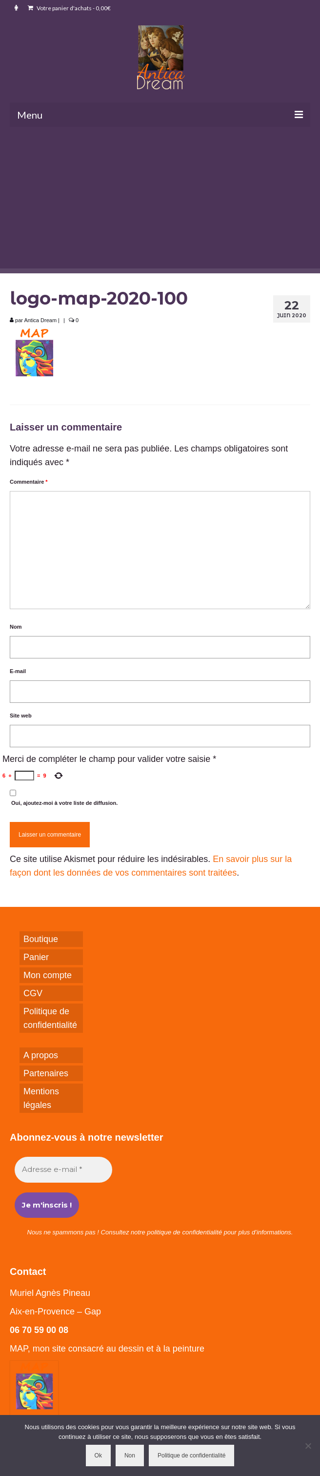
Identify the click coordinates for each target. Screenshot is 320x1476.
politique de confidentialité (184, 1232)
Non (129, 1455)
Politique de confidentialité (191, 1455)
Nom (15, 627)
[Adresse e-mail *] (63, 1170)
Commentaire (29, 482)
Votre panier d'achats (69, 8)
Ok (98, 1455)
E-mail (18, 671)
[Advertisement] (160, 200)
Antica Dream (40, 320)
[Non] (308, 1446)
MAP (19, 1348)
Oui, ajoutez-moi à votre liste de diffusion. (64, 798)
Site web (21, 715)
